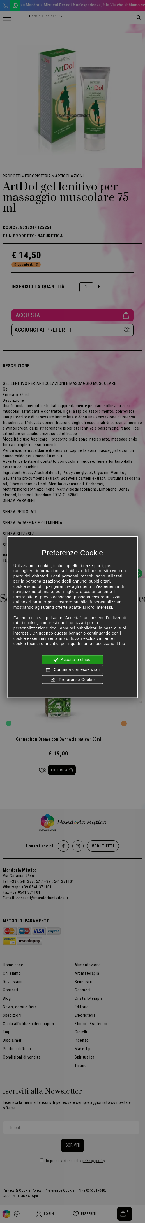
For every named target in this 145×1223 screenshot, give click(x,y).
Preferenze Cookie (72, 679)
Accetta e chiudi (72, 659)
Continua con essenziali (72, 669)
